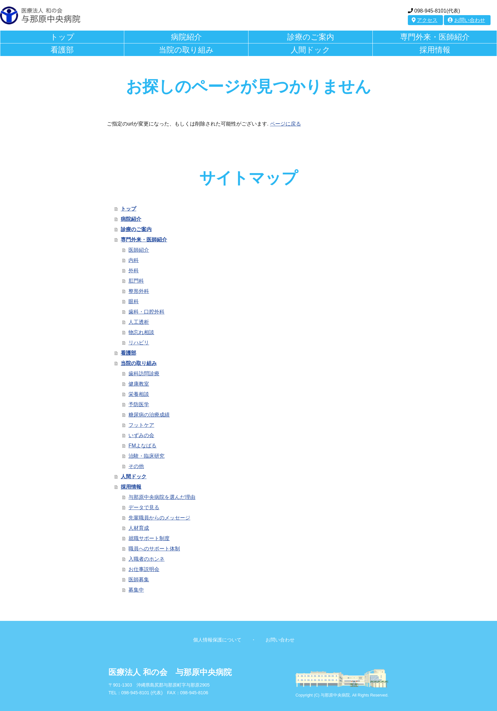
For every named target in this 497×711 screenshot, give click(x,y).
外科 (133, 270)
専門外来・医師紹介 (435, 37)
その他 (136, 466)
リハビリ (138, 342)
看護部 (62, 49)
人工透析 (138, 322)
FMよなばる (142, 445)
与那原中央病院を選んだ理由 (161, 497)
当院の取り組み (186, 49)
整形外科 (138, 291)
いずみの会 (141, 435)
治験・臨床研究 (146, 456)
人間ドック (310, 49)
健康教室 (138, 384)
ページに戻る (285, 123)
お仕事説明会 (143, 569)
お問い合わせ (466, 20)
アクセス (424, 20)
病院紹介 (186, 37)
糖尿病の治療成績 (149, 414)
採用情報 (434, 49)
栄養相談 (138, 394)
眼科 (133, 301)
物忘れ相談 (141, 332)
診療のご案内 (310, 37)
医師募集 (138, 579)
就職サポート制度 (149, 538)
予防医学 (138, 404)
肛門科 (136, 281)
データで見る (143, 507)
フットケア (141, 425)
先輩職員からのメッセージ (159, 517)
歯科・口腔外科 (146, 311)
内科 (133, 260)
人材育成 (138, 528)
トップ (62, 37)
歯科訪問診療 (143, 373)
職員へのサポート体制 (154, 548)
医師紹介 (138, 250)
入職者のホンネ (146, 559)
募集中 (136, 590)
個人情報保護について (217, 639)
